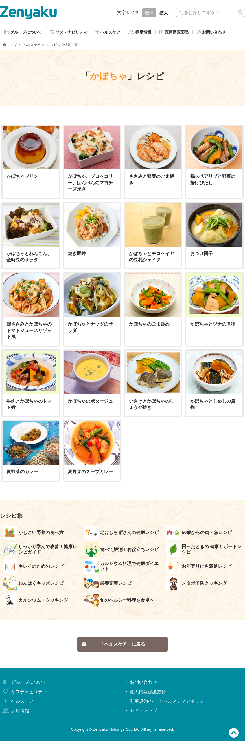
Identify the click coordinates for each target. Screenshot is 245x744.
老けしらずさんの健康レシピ (121, 534)
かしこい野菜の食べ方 (33, 534)
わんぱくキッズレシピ (33, 584)
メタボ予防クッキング (196, 584)
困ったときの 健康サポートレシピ (204, 551)
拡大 (163, 12)
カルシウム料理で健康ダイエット (121, 568)
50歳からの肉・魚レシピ (199, 534)
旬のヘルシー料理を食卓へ (119, 601)
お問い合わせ (140, 685)
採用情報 (15, 713)
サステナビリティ (24, 694)
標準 (149, 12)
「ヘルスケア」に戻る (113, 646)
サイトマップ (140, 713)
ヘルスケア (31, 46)
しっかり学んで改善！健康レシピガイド (40, 551)
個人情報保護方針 (145, 694)
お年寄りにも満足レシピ (198, 568)
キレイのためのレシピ (33, 568)
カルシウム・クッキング (35, 601)
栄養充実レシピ (108, 584)
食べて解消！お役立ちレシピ (121, 551)
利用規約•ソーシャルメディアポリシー (166, 704)
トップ (10, 46)
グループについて (24, 685)
